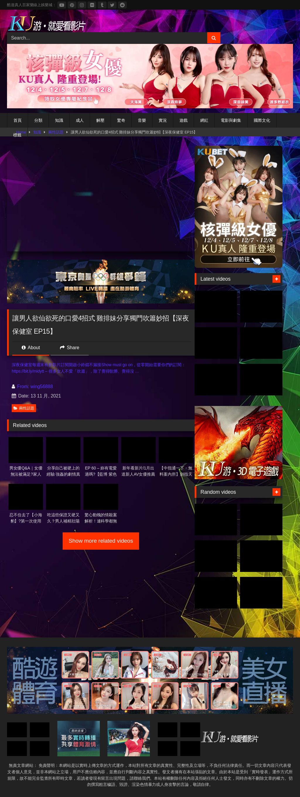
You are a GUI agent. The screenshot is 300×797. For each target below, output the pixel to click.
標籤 (17, 135)
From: (21, 386)
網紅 (204, 120)
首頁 (17, 120)
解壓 (100, 120)
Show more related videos (101, 541)
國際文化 (262, 120)
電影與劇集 (231, 120)
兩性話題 (23, 408)
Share (69, 347)
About (31, 347)
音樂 (142, 120)
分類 (38, 120)
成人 (80, 120)
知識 (59, 120)
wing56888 (41, 386)
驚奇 (121, 120)
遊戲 (183, 120)
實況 (163, 120)
